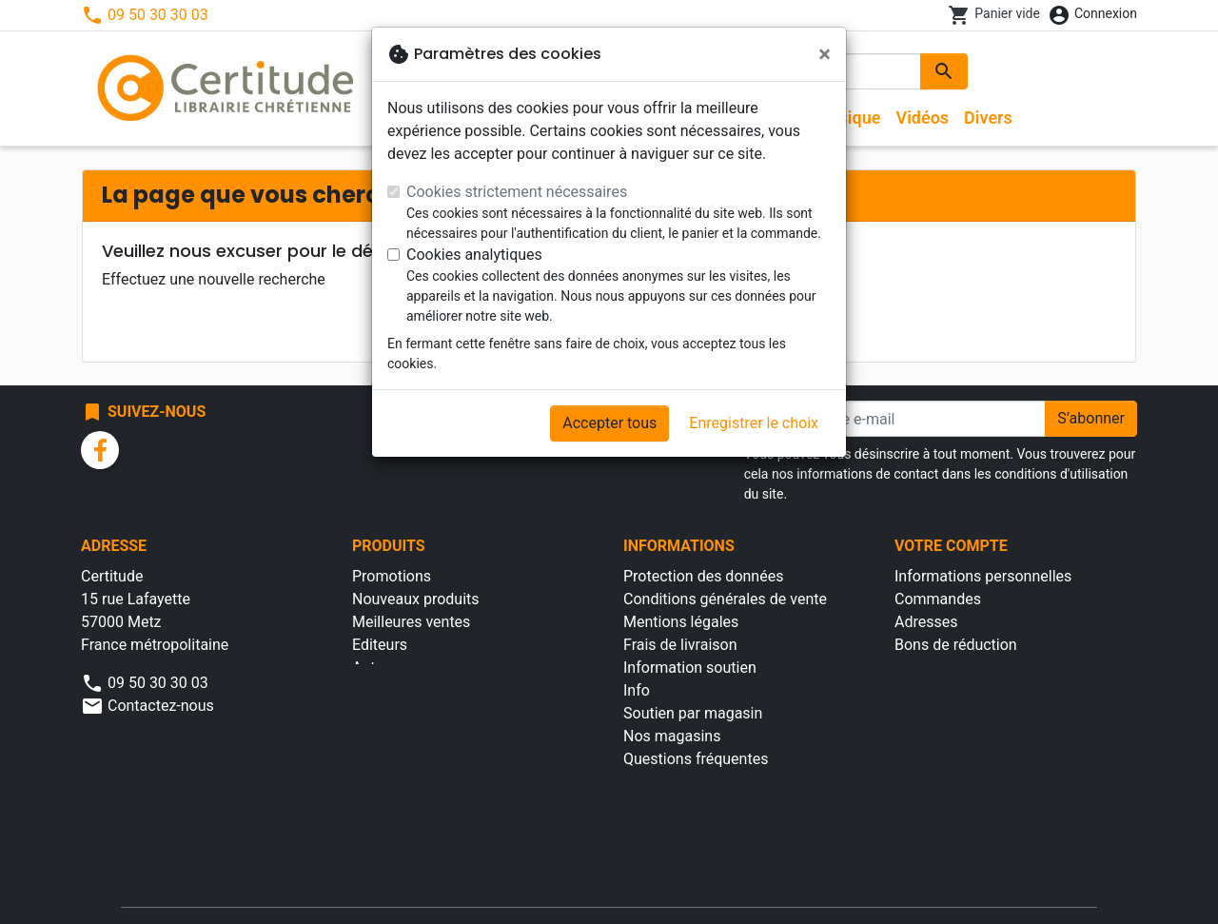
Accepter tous (609, 423)
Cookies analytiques (474, 255)
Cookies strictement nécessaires (516, 192)
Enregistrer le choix (753, 423)
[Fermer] (824, 54)
